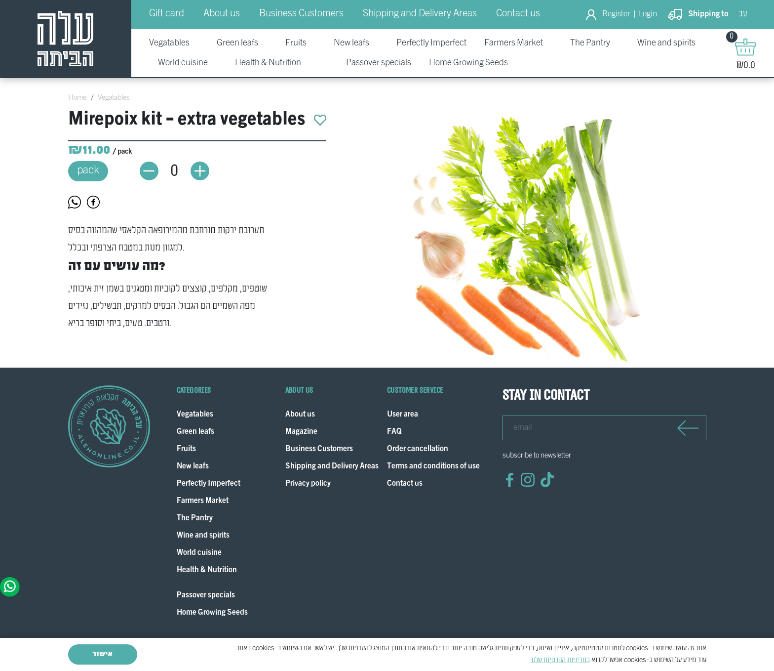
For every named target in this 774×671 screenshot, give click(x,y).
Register (616, 14)
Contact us (518, 14)
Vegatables (114, 97)
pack (88, 170)
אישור (102, 654)
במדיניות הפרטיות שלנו (560, 660)
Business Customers (301, 14)
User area (402, 414)
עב (742, 14)
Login (648, 14)
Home (77, 97)
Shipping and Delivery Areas (420, 14)
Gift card (166, 14)
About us (221, 14)
